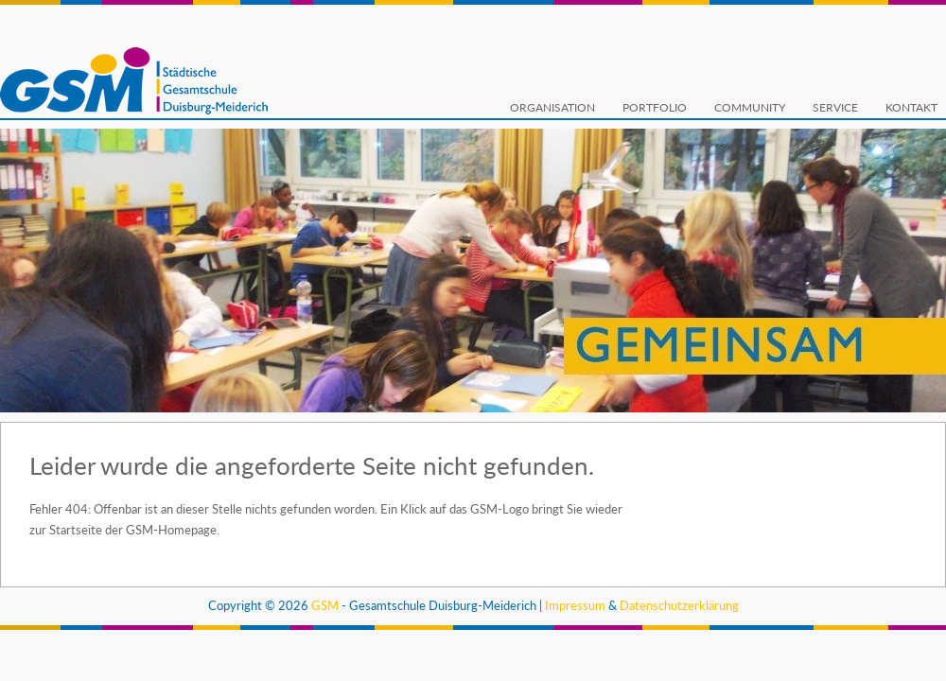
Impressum (575, 605)
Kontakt (911, 107)
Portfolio (654, 107)
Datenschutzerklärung (679, 605)
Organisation (552, 107)
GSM (325, 605)
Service (835, 107)
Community (749, 107)
